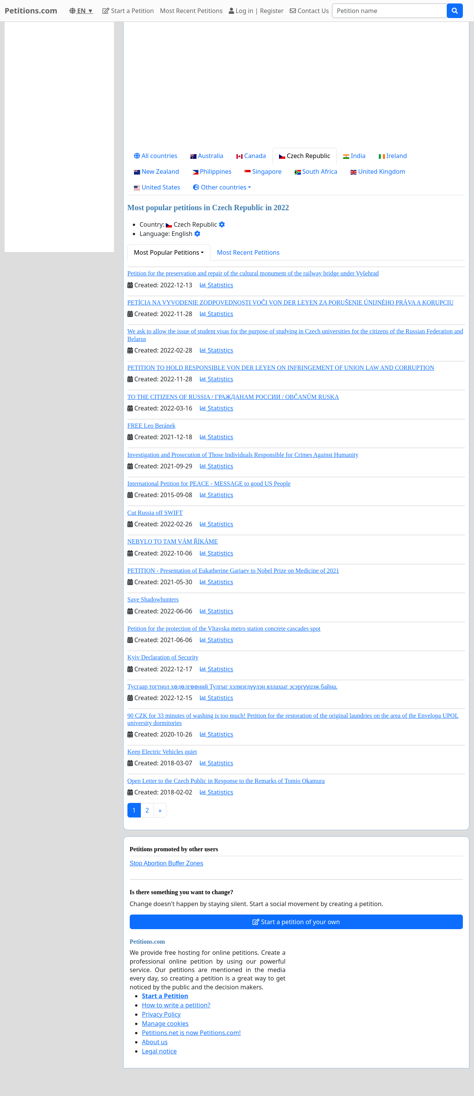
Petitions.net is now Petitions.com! (191, 1032)
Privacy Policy (161, 1014)
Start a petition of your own (296, 922)
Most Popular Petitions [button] (167, 252)
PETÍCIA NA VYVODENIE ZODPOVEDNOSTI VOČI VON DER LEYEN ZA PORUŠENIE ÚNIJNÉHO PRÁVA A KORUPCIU (290, 302)
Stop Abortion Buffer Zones (166, 863)
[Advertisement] (296, 88)
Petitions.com (31, 10)
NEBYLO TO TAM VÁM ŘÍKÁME (172, 541)
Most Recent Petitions (191, 11)
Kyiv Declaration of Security (162, 657)
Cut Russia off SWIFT (155, 512)
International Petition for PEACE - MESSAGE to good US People (209, 483)
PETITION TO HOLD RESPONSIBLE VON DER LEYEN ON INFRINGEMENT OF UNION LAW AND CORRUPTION (280, 367)
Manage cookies (165, 1023)
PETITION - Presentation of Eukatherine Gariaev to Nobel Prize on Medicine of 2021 (233, 570)
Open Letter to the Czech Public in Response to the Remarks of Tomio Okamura (226, 781)
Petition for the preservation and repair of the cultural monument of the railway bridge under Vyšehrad (253, 273)
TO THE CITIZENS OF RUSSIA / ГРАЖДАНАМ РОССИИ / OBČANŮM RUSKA (233, 397)
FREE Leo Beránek (151, 425)
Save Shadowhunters (153, 599)
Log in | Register (256, 11)
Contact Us (309, 11)
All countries (155, 156)
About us (155, 1042)
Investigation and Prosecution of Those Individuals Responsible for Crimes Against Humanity (242, 455)
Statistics (216, 285)
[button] (222, 187)
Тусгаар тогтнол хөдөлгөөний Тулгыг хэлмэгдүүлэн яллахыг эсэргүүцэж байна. (232, 686)
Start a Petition (128, 11)
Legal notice (159, 1051)
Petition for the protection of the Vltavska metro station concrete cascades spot (223, 628)
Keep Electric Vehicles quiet (162, 751)
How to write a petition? (176, 1005)
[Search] (389, 10)
